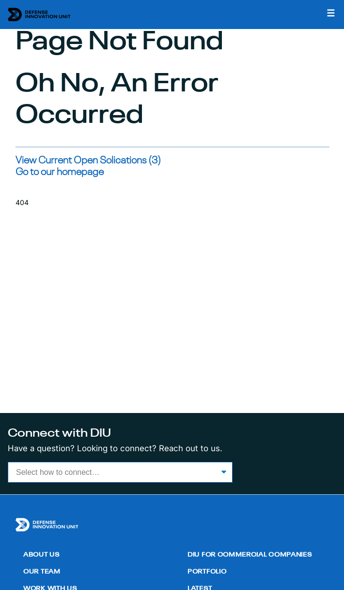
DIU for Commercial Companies (250, 555)
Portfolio (207, 572)
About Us (41, 555)
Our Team (42, 572)
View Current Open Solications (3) (88, 161)
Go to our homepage (60, 172)
